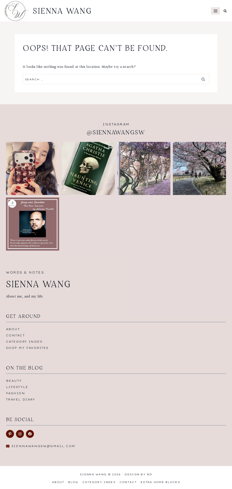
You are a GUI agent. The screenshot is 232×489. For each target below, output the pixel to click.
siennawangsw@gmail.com (43, 446)
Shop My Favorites (27, 348)
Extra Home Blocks (160, 482)
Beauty (14, 381)
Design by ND (138, 474)
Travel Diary (20, 399)
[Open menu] (215, 10)
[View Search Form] (225, 11)
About (13, 329)
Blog (73, 482)
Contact (15, 335)
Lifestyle (17, 387)
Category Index (24, 341)
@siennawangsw (116, 132)
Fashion (15, 393)
